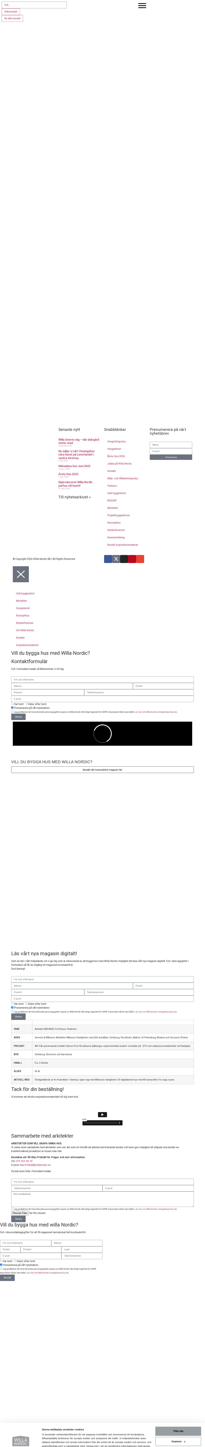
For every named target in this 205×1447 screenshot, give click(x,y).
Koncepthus (114, 522)
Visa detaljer (49, 1440)
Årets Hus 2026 (116, 456)
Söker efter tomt (37, 704)
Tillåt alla (178, 1409)
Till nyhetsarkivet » (74, 497)
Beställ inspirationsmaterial (122, 544)
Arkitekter (112, 507)
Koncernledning (116, 537)
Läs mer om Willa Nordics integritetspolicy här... (156, 712)
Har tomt (19, 704)
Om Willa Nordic (25, 630)
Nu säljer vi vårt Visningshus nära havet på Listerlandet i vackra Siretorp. (76, 454)
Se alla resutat (12, 18)
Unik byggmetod (116, 493)
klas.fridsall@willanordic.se (35, 1164)
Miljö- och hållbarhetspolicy (122, 478)
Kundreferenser (116, 530)
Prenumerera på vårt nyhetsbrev (32, 707)
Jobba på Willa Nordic (119, 463)
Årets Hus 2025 (68, 474)
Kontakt (111, 471)
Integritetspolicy (116, 441)
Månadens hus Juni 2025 (74, 466)
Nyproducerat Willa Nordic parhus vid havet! (75, 483)
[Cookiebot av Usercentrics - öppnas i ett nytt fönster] (21, 1440)
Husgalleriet (114, 448)
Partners (112, 485)
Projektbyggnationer (118, 515)
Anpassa (178, 1419)
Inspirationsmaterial (27, 645)
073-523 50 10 (24, 1161)
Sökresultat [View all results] (10, 11)
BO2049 (111, 500)
